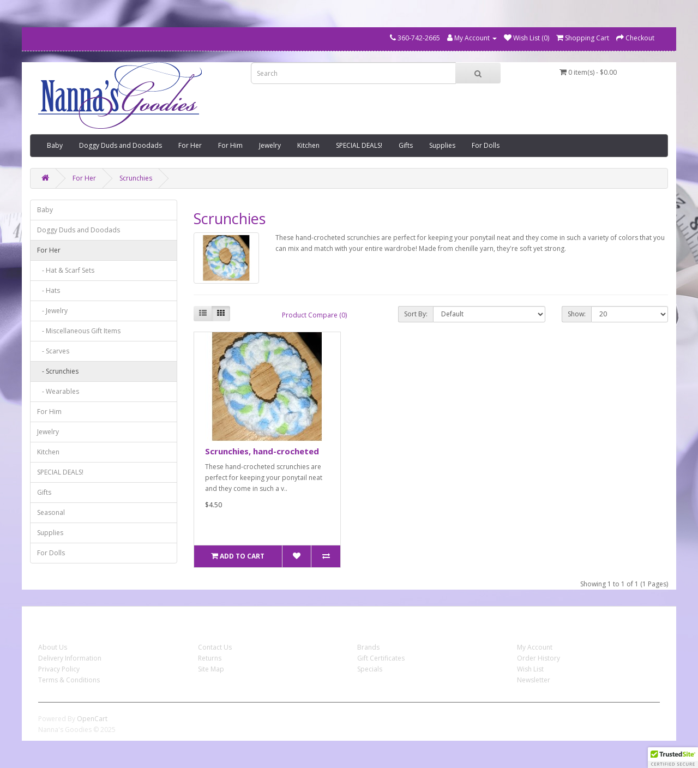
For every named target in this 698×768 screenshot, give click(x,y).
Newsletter (533, 680)
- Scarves (53, 351)
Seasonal (51, 512)
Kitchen (308, 145)
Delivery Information (69, 658)
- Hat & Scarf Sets (65, 270)
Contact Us (215, 647)
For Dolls (486, 145)
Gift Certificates (381, 658)
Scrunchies (135, 178)
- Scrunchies (58, 371)
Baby (55, 145)
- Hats (48, 290)
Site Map (211, 669)
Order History (538, 658)
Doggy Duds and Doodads (120, 145)
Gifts (406, 145)
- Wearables (58, 391)
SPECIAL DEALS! (359, 145)
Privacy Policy (59, 669)
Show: (577, 314)
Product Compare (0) (314, 315)
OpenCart (92, 718)
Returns (209, 658)
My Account (534, 647)
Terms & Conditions (69, 680)
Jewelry (270, 145)
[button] (673, 757)
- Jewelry (52, 310)
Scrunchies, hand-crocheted (262, 451)
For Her (190, 145)
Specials (369, 669)
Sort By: (416, 314)
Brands (368, 647)
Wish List (530, 669)
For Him (230, 145)
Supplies (442, 145)
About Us (52, 647)
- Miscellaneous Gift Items (79, 330)
